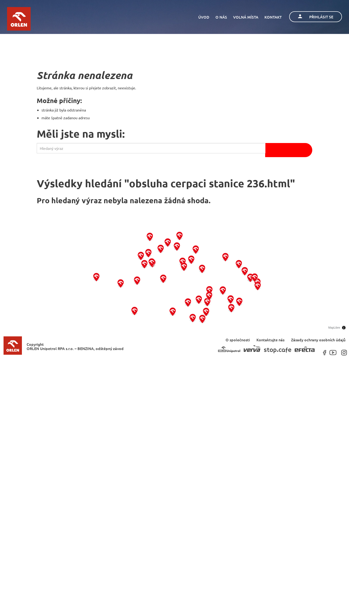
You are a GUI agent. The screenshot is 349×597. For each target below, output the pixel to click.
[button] (96, 277)
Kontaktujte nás (270, 339)
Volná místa (245, 17)
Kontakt (273, 17)
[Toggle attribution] (344, 327)
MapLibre (334, 327)
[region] (174, 277)
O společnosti (238, 339)
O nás (221, 17)
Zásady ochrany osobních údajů (318, 339)
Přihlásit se (315, 16)
